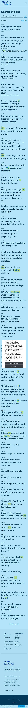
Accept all (14, 366)
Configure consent (14, 363)
